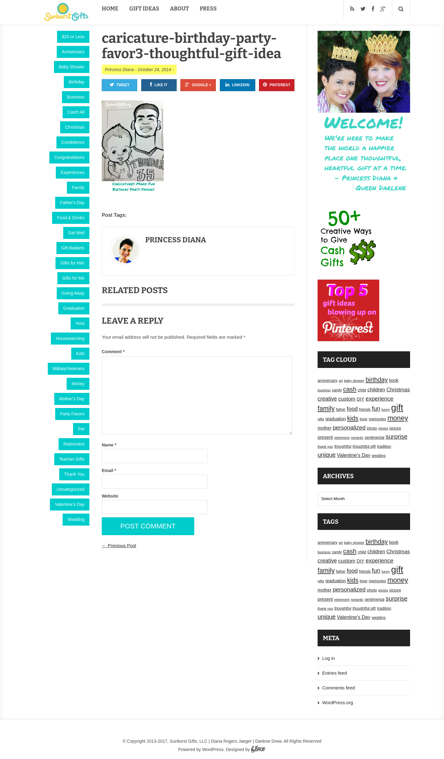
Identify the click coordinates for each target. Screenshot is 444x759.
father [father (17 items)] (341, 409)
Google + (198, 84)
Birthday (76, 81)
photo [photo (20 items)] (372, 428)
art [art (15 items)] (341, 380)
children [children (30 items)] (376, 389)
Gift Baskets (72, 247)
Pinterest (276, 84)
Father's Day (72, 202)
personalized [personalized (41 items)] (349, 427)
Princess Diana (119, 69)
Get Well (76, 232)
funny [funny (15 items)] (385, 409)
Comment (113, 351)
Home (110, 8)
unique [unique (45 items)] (327, 454)
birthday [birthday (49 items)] (377, 379)
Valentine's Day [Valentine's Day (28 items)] (353, 455)
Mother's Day (71, 398)
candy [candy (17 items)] (337, 390)
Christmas (74, 127)
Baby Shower (71, 66)
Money (78, 383)
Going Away (73, 293)
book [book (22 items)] (393, 380)
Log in (328, 658)
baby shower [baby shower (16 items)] (354, 380)
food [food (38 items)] (352, 409)
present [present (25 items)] (325, 437)
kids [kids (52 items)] (353, 418)
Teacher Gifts (71, 459)
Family (78, 187)
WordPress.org (337, 702)
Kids (80, 353)
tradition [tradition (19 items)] (384, 446)
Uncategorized (70, 489)
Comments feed (338, 687)
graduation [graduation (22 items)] (335, 418)
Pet (81, 428)
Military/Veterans (68, 368)
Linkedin (237, 84)
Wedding (76, 519)
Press (208, 8)
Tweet (120, 84)
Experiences (72, 172)
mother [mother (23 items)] (324, 428)
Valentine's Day (69, 504)
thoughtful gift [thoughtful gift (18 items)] (364, 446)
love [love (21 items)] (364, 419)
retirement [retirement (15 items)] (342, 437)
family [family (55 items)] (326, 408)
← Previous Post (119, 545)
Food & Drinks (70, 217)
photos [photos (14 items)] (383, 428)
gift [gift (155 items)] (397, 407)
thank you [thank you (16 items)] (325, 446)
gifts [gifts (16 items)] (321, 419)
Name (109, 444)
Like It (158, 84)
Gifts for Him (72, 262)
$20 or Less (73, 36)
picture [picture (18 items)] (395, 428)
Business (75, 97)
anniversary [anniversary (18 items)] (328, 380)
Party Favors (72, 413)
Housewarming (70, 338)
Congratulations (69, 157)
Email (109, 470)
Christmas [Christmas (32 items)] (398, 390)
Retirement (74, 444)
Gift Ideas (144, 8)
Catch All (76, 112)
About (179, 8)
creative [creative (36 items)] (327, 399)
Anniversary (73, 51)
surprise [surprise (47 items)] (397, 436)
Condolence (72, 142)
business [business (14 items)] (324, 390)
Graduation (73, 308)
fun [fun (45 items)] (376, 408)
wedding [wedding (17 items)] (378, 456)
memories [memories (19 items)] (377, 419)
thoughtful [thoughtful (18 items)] (342, 446)
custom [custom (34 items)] (347, 399)
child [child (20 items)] (362, 390)
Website (110, 496)
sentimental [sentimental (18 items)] (374, 437)
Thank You (74, 474)
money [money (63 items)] (397, 418)
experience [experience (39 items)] (379, 398)
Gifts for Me (73, 278)
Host (80, 323)
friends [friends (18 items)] (365, 409)
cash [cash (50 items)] (349, 389)
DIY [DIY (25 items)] (360, 399)
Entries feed (334, 673)
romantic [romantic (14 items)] (357, 437)
